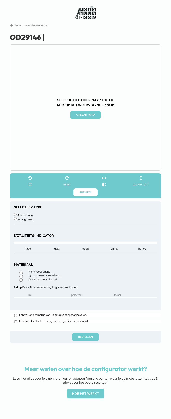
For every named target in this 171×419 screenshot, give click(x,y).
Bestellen (85, 336)
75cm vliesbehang (39, 271)
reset (67, 184)
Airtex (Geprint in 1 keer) (42, 279)
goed (85, 248)
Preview (85, 192)
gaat (57, 248)
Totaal (117, 295)
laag (28, 248)
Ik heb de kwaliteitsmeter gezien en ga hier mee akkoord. (53, 321)
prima (114, 248)
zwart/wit (141, 184)
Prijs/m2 (76, 295)
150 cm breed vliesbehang (44, 275)
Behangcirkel (25, 219)
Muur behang (25, 215)
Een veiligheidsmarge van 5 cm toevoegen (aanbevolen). (53, 314)
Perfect (142, 248)
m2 (30, 295)
